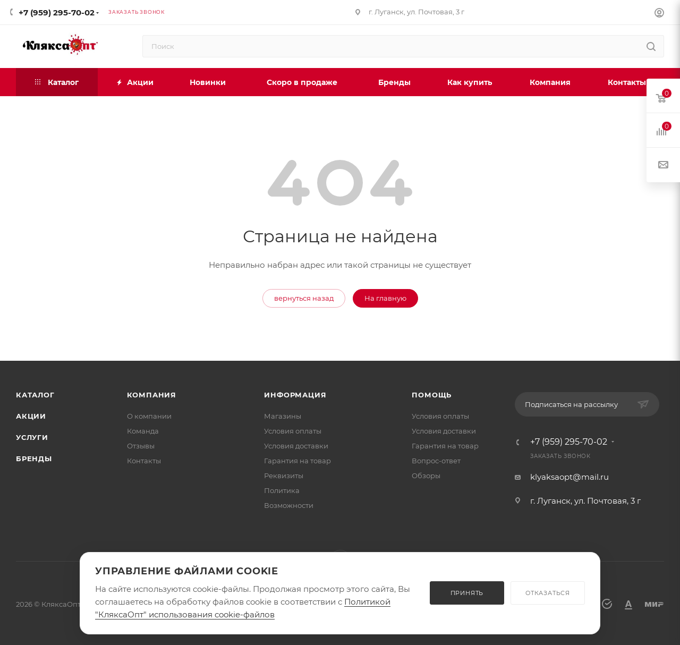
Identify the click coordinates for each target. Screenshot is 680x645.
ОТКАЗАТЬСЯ (547, 593)
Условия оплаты (292, 431)
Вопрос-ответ (436, 460)
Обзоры (426, 475)
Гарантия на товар (297, 460)
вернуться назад (304, 298)
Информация (295, 395)
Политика (282, 490)
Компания (151, 395)
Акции (31, 416)
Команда (143, 431)
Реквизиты (283, 475)
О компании (149, 416)
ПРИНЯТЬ (467, 593)
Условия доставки (296, 446)
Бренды (34, 458)
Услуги (32, 437)
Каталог (35, 395)
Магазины (282, 416)
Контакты (144, 460)
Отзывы (141, 446)
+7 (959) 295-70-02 (57, 12)
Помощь (432, 395)
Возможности (288, 505)
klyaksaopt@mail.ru (569, 477)
